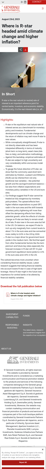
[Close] (42, 452)
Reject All (23, 466)
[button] (22, 2)
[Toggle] (43, 8)
